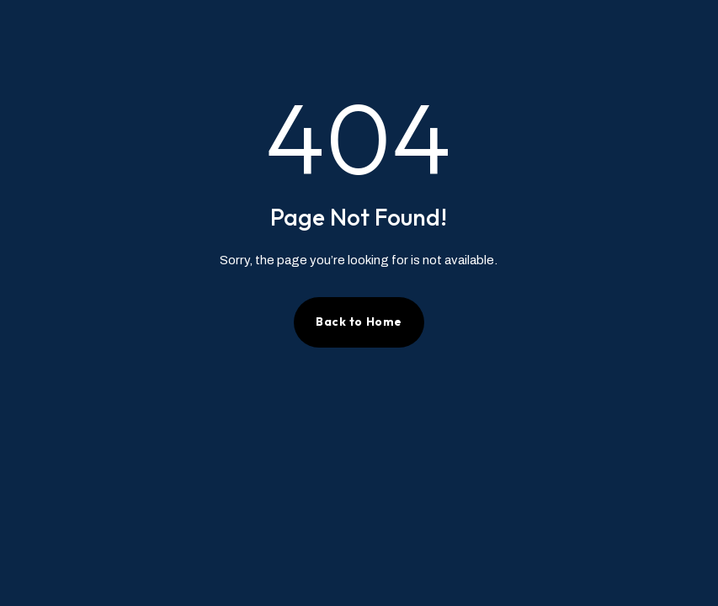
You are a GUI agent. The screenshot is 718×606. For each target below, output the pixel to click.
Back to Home (359, 321)
